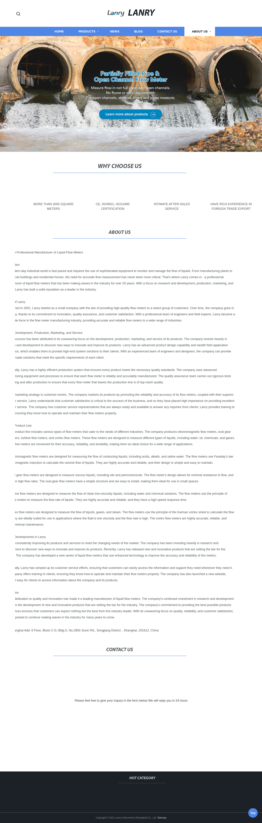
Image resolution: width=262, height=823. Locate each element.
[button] (18, 14)
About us (200, 31)
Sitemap (161, 817)
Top (253, 813)
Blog (138, 31)
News (114, 31)
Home (59, 31)
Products (86, 31)
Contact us (167, 31)
